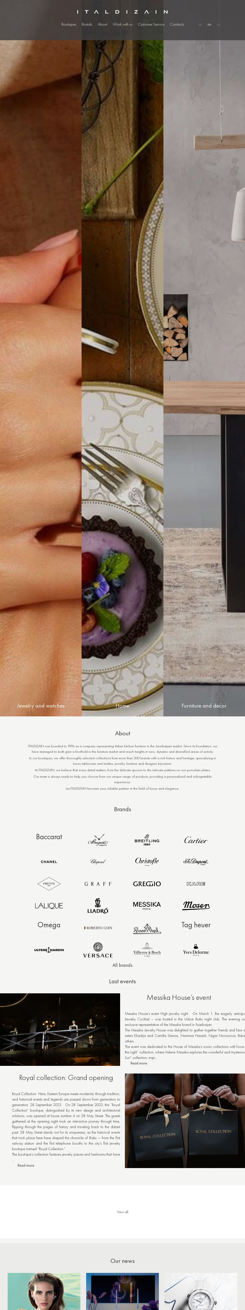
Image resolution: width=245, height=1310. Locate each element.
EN (209, 25)
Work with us (122, 24)
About (102, 24)
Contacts (177, 24)
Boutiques (68, 24)
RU (218, 25)
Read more (138, 1064)
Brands (87, 24)
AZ (200, 25)
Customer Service (151, 24)
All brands (122, 965)
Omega (49, 925)
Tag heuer (196, 925)
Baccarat (49, 837)
